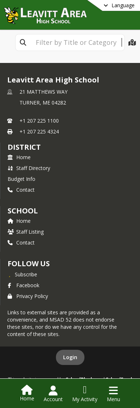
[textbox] (76, 42)
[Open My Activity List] (84, 394)
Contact (21, 189)
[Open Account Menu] (53, 394)
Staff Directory (29, 168)
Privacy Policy (28, 296)
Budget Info (21, 178)
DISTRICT (24, 147)
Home (19, 157)
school (23, 211)
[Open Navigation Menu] (113, 394)
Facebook (23, 285)
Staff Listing (26, 231)
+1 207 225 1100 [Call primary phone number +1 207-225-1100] (39, 120)
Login (70, 357)
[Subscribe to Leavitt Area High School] (22, 274)
